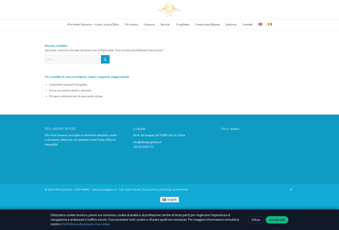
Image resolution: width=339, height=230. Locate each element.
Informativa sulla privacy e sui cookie (85, 224)
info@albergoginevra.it (147, 142)
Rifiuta (256, 220)
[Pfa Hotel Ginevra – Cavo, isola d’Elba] (169, 9)
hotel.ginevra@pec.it (104, 189)
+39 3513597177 (143, 147)
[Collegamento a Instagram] (291, 189)
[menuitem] (93, 24)
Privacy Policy (150, 189)
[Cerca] (77, 59)
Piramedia (182, 189)
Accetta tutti (277, 220)
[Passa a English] (169, 199)
